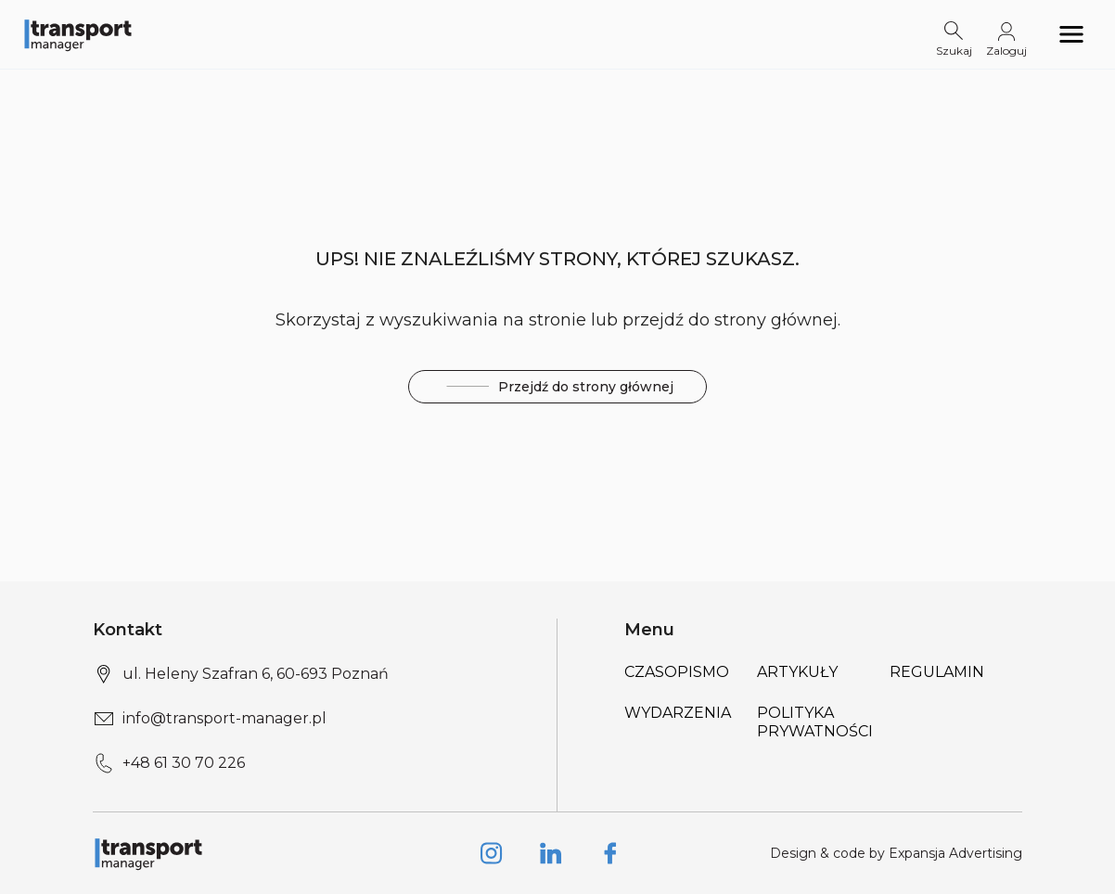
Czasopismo (676, 672)
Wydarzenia (677, 713)
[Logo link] (78, 34)
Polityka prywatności (815, 722)
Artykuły (797, 672)
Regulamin (937, 672)
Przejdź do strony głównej (557, 387)
